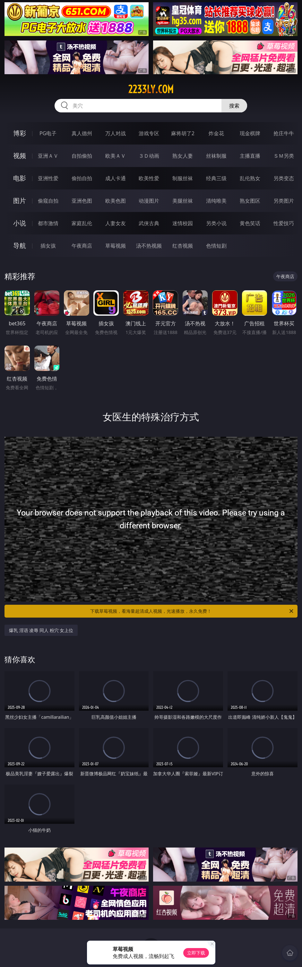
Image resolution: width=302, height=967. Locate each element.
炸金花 (216, 133)
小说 (19, 223)
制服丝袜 (182, 178)
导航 (19, 245)
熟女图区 (250, 200)
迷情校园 (182, 223)
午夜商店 (82, 245)
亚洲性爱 (48, 178)
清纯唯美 (216, 200)
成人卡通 (115, 178)
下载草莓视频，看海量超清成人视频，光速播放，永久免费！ (192, 611)
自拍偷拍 (82, 155)
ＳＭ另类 (283, 155)
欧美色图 (115, 200)
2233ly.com (151, 89)
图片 (19, 200)
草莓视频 (115, 245)
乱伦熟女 (250, 178)
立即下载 (196, 953)
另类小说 (216, 223)
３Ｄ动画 (149, 155)
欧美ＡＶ (115, 155)
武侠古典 (149, 223)
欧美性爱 (149, 178)
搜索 (234, 105)
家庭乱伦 (82, 223)
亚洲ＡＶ (48, 155)
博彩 (19, 133)
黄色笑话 (250, 223)
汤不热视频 (149, 245)
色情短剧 (216, 245)
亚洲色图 (82, 200)
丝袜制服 (216, 155)
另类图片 (283, 200)
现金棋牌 (250, 133)
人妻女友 (115, 223)
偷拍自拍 (82, 178)
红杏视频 (182, 245)
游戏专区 (149, 133)
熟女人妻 (182, 155)
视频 (19, 155)
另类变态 (283, 178)
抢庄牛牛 (283, 133)
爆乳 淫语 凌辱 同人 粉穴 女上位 (41, 630)
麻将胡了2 (182, 133)
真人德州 (82, 133)
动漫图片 (149, 200)
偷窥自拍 (48, 200)
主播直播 (250, 155)
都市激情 (48, 223)
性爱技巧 (283, 223)
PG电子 (47, 133)
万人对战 (115, 133)
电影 (19, 178)
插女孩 (48, 245)
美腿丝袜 (182, 200)
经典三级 (216, 178)
